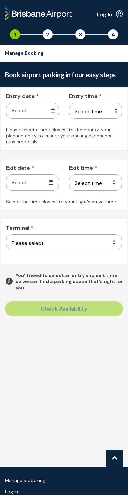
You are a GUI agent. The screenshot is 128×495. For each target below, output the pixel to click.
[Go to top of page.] (114, 458)
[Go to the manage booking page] (26, 53)
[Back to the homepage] (38, 15)
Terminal (19, 228)
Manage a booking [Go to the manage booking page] (25, 480)
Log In (104, 14)
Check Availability (64, 308)
